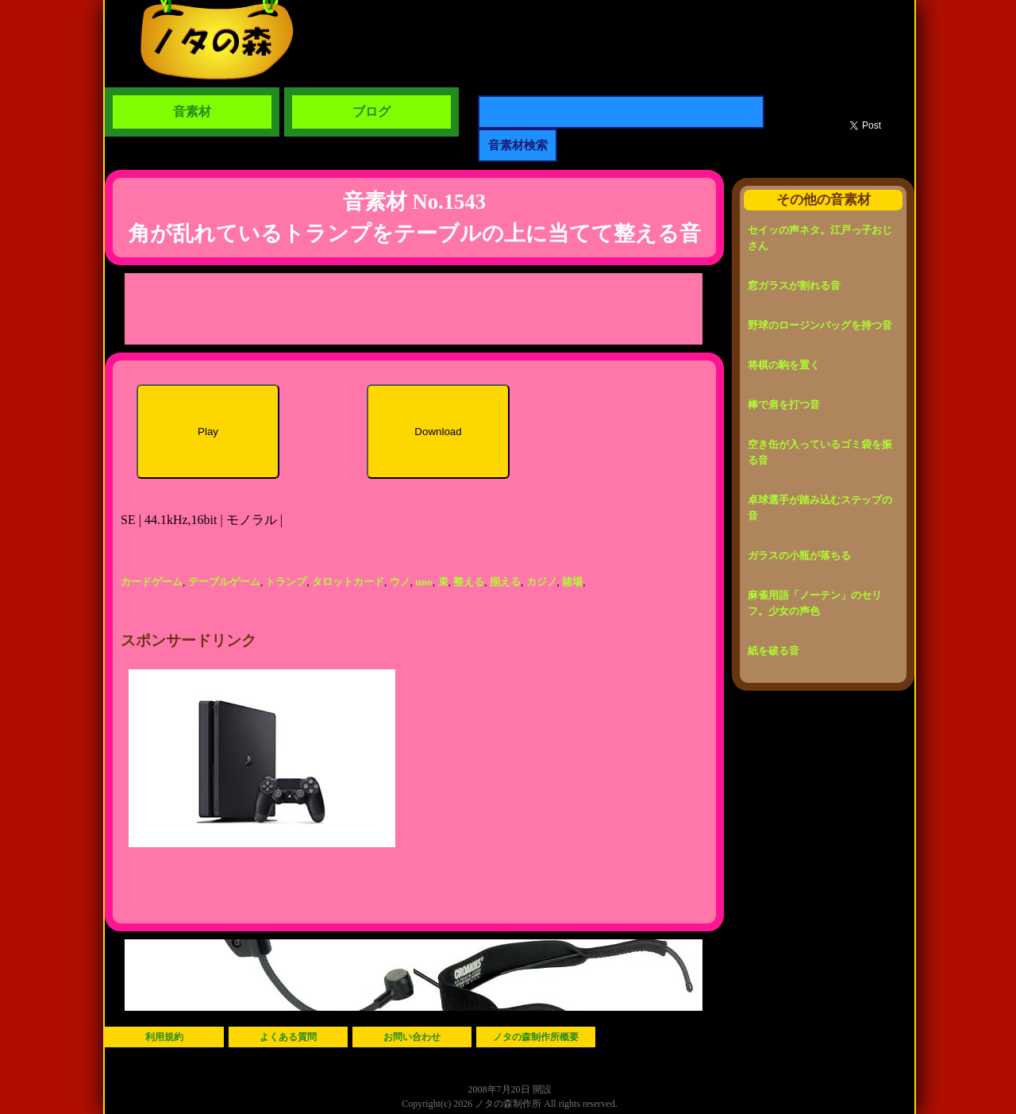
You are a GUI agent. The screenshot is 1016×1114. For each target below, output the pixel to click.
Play (208, 432)
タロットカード (348, 582)
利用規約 (164, 1037)
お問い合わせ (412, 1037)
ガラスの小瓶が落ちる (799, 555)
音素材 (192, 111)
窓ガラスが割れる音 (794, 285)
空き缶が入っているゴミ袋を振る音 (820, 452)
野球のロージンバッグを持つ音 (820, 325)
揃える (505, 582)
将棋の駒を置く (784, 365)
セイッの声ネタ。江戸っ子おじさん (820, 238)
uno (424, 582)
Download (437, 432)
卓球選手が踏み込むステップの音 (820, 508)
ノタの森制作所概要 (536, 1037)
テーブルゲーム (224, 582)
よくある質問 (288, 1037)
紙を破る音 (773, 651)
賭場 (572, 582)
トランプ (285, 582)
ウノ (400, 582)
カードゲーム (152, 582)
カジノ (541, 582)
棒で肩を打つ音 (784, 405)
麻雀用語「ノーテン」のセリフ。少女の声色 (815, 603)
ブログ (371, 111)
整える (468, 582)
